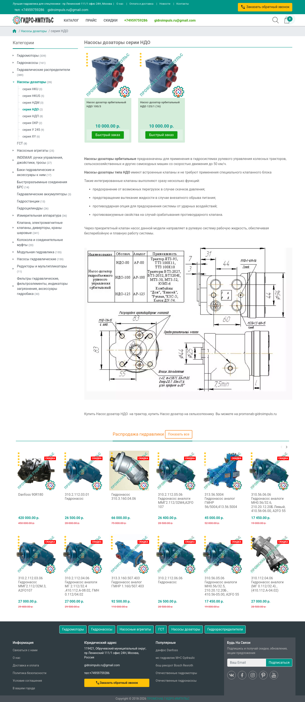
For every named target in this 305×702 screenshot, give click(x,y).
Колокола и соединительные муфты (40, 242)
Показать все (178, 434)
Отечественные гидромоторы (176, 673)
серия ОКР (32, 123)
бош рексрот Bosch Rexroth (174, 665)
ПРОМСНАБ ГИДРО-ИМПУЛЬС (168, 698)
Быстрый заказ (108, 135)
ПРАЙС (91, 20)
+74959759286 (136, 20)
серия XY (31, 136)
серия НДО (32, 109)
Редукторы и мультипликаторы (42, 268)
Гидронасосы (31, 63)
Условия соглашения (27, 680)
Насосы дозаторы (34, 31)
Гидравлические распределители (43, 72)
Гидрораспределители (225, 629)
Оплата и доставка (141, 3)
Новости (164, 3)
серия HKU (32, 89)
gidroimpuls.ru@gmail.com (68, 10)
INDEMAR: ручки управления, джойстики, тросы (40, 160)
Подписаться (279, 663)
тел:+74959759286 (97, 673)
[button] (281, 447)
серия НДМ (32, 103)
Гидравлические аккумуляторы (44, 194)
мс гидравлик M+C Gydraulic (175, 657)
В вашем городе (24, 688)
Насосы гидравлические (40, 259)
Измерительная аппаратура (42, 215)
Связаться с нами (25, 650)
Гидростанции (31, 201)
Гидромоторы (31, 56)
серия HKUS (33, 96)
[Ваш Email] (246, 663)
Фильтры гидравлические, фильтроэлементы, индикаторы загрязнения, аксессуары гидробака (42, 286)
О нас (119, 3)
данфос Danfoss (167, 650)
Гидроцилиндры (33, 208)
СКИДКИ (111, 20)
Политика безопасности (29, 673)
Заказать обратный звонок (265, 6)
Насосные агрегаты (35, 151)
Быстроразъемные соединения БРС (42, 184)
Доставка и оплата (26, 665)
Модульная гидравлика (39, 252)
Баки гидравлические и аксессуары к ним (35, 172)
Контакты (182, 3)
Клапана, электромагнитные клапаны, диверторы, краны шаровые (39, 228)
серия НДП (32, 116)
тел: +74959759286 (29, 10)
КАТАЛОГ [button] (71, 20)
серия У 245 (33, 130)
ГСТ (22, 143)
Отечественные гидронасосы (176, 680)
